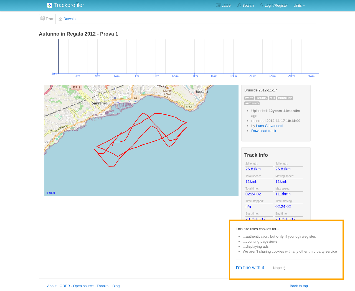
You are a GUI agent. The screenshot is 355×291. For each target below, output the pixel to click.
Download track (263, 131)
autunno (252, 103)
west (249, 98)
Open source (83, 286)
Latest (223, 5)
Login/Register (273, 5)
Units (297, 5)
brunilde (285, 98)
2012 (273, 98)
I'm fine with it (250, 267)
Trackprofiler (65, 5)
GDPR (65, 286)
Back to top (299, 286)
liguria (261, 98)
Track (47, 18)
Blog (116, 286)
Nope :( (279, 268)
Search (245, 5)
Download (68, 18)
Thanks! (103, 286)
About (52, 286)
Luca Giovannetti (269, 126)
